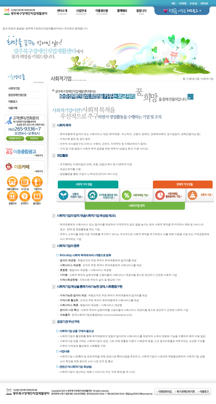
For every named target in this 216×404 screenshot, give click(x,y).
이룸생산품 (193, 78)
